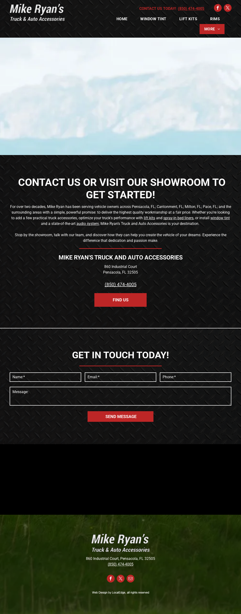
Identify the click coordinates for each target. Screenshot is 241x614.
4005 (131, 284)
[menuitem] (124, 19)
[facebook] (218, 8)
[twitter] (228, 8)
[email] (130, 579)
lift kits (149, 218)
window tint (220, 218)
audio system (87, 223)
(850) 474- (115, 284)
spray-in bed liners (178, 218)
